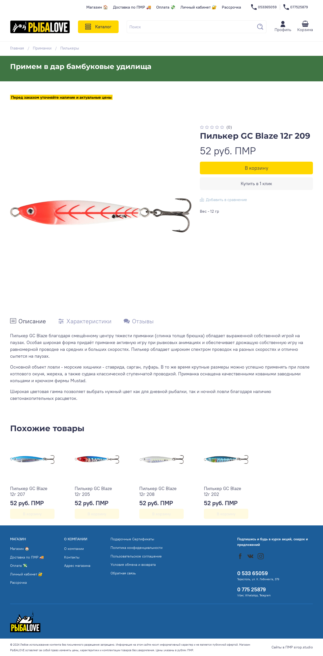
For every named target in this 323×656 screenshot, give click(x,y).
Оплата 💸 (165, 7)
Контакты (71, 557)
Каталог (98, 27)
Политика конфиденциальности (137, 547)
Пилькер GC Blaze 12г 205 (93, 491)
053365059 (264, 7)
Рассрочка (231, 7)
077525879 (295, 7)
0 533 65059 (252, 573)
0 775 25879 (251, 589)
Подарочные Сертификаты (132, 539)
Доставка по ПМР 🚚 (132, 7)
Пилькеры (69, 48)
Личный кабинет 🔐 (198, 7)
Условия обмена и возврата (133, 564)
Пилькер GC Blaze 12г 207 (28, 491)
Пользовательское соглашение (136, 556)
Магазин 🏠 (97, 7)
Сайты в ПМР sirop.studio (292, 647)
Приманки (42, 48)
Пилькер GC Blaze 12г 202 (222, 491)
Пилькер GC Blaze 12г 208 (158, 491)
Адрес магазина (77, 565)
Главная (17, 48)
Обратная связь (123, 573)
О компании (74, 548)
